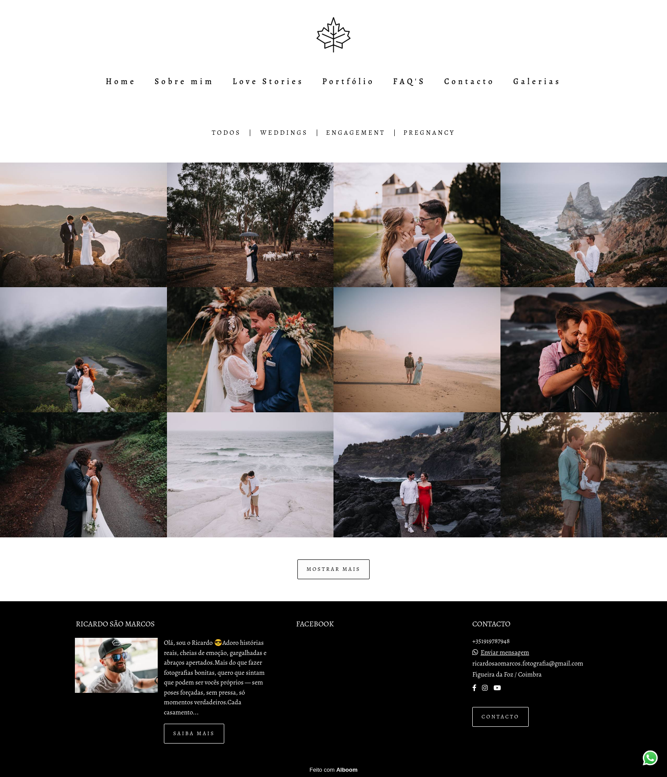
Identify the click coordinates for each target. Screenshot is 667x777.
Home (121, 81)
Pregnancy (429, 133)
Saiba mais (194, 733)
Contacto (469, 81)
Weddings (284, 133)
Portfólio (348, 81)
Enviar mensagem (505, 652)
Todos (226, 133)
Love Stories (268, 81)
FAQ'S (409, 81)
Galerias (537, 81)
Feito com (333, 769)
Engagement (355, 133)
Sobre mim (184, 81)
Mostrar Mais (334, 569)
